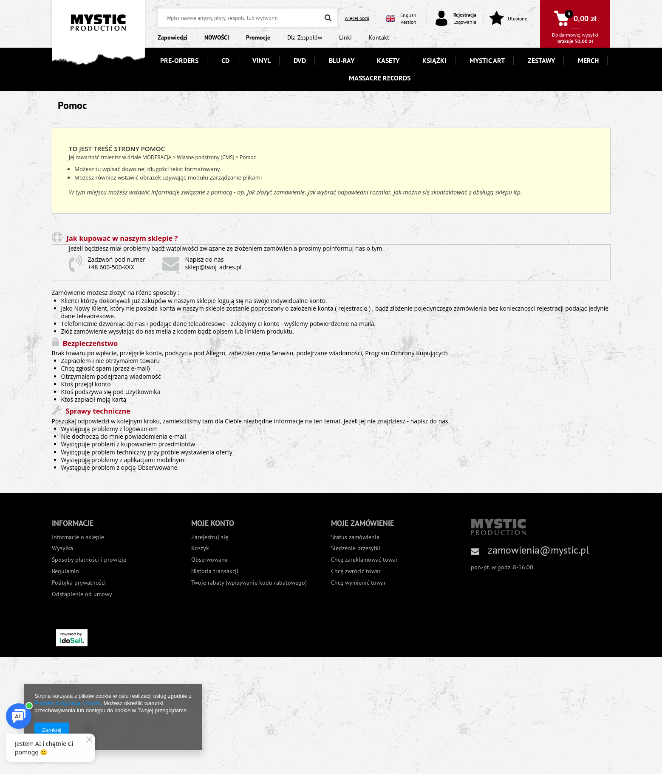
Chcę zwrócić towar (356, 571)
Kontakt (379, 37)
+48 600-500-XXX (111, 267)
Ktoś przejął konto (86, 384)
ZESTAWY (541, 60)
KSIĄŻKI (434, 60)
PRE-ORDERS (179, 60)
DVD (300, 60)
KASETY (388, 60)
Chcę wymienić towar (358, 582)
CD (225, 60)
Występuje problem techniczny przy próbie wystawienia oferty (146, 452)
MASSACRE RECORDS (379, 78)
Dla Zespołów (304, 37)
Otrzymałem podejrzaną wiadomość (111, 376)
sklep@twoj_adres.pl (213, 267)
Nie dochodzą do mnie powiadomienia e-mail (123, 436)
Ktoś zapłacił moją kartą (94, 399)
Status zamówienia (355, 537)
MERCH (588, 60)
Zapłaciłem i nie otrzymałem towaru (110, 361)
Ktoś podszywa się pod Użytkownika (111, 392)
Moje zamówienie (362, 523)
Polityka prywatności (79, 582)
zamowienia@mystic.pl (538, 550)
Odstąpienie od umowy (82, 594)
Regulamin (65, 571)
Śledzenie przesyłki (355, 548)
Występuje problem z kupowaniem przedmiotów (128, 444)
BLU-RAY (341, 60)
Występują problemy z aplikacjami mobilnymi (123, 460)
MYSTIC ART (487, 60)
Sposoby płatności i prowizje (89, 559)
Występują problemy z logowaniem (109, 429)
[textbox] (247, 18)
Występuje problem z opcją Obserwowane (119, 467)
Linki (345, 37)
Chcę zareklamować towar (364, 559)
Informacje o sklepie (78, 537)
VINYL (261, 60)
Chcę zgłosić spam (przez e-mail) (105, 368)
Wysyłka (62, 548)
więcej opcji (357, 18)
